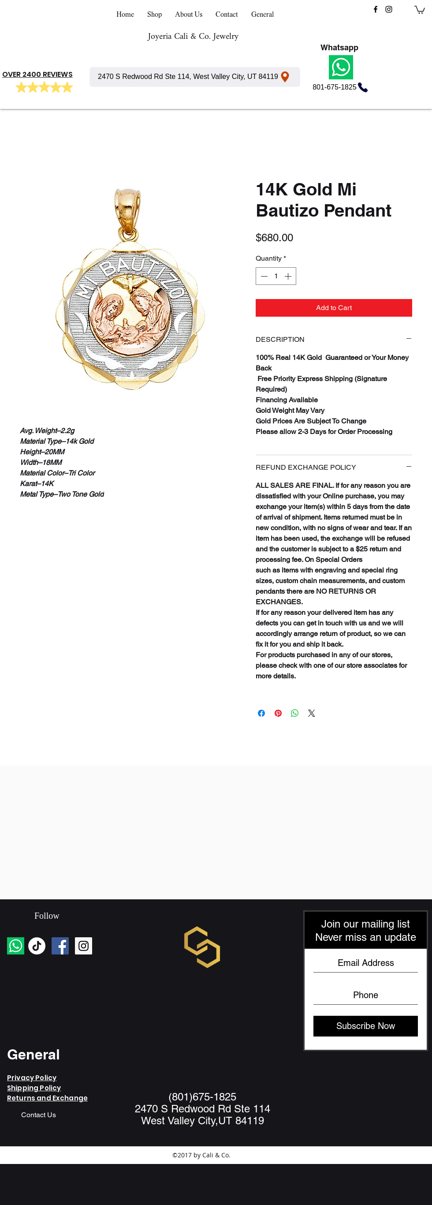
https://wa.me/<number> (196, 1055)
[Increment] (289, 276)
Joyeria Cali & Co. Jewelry (193, 37)
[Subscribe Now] (365, 1026)
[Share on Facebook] (261, 713)
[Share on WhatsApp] (295, 713)
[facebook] (375, 9)
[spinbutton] (276, 276)
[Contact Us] (38, 1115)
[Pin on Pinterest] (278, 713)
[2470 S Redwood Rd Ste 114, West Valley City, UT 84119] (194, 77)
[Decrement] (263, 276)
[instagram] (388, 9)
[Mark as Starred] (21, 87)
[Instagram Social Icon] (83, 945)
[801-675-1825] (340, 87)
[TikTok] (36, 945)
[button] (419, 9)
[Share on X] (311, 713)
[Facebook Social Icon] (60, 945)
